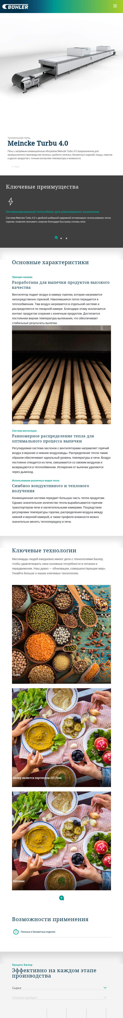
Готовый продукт (59, 998)
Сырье (59, 988)
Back (15, 166)
